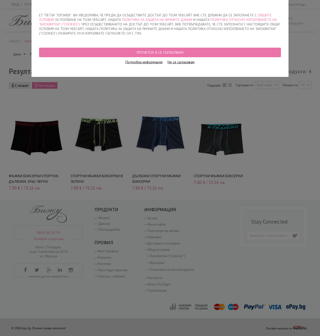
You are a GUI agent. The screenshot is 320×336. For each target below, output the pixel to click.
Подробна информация (144, 62)
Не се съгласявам (181, 62)
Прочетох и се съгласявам (160, 52)
